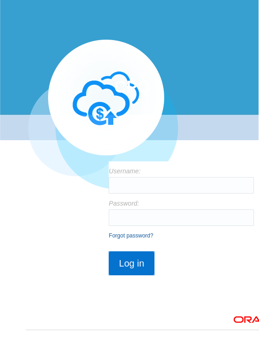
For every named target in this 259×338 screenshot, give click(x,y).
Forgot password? (131, 235)
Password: (122, 203)
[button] (131, 273)
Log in (131, 263)
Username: (122, 171)
